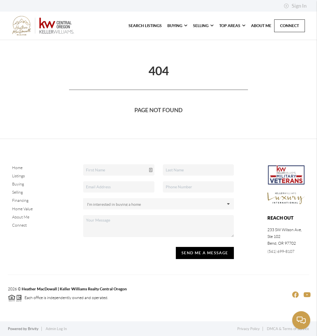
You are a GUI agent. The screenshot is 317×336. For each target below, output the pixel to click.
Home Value (22, 209)
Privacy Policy (248, 329)
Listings (18, 176)
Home (17, 167)
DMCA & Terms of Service (288, 329)
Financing (20, 200)
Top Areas (232, 25)
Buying (177, 25)
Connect (289, 25)
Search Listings (145, 25)
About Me (261, 25)
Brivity (33, 329)
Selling (203, 25)
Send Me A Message (204, 253)
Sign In (295, 6)
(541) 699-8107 (280, 251)
